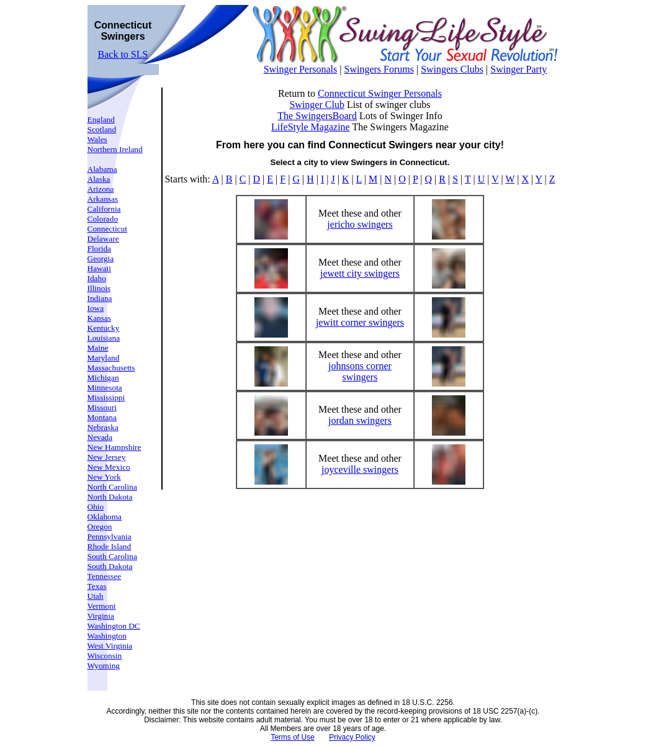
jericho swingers (359, 224)
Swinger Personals (301, 69)
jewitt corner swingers (360, 322)
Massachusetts (111, 367)
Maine (98, 347)
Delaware (103, 238)
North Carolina (112, 486)
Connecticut (107, 228)
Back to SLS (123, 54)
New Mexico (108, 467)
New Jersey (106, 457)
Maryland (103, 357)
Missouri (102, 407)
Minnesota (104, 387)
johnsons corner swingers (360, 371)
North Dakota (110, 496)
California (104, 208)
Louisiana (103, 338)
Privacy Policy (352, 737)
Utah (95, 596)
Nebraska (103, 427)
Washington (107, 635)
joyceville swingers (359, 469)
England (101, 119)
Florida (99, 248)
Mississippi (106, 397)
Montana (102, 417)
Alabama (102, 169)
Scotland (102, 129)
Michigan (103, 377)
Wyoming (103, 665)
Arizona (100, 189)
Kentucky (103, 328)
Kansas (99, 318)
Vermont (101, 606)
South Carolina (112, 556)
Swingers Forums (378, 69)
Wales (97, 139)
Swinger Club (316, 104)
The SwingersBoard (317, 115)
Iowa (95, 308)
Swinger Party (518, 69)
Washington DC (113, 625)
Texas (97, 586)
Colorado (103, 218)
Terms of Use (293, 737)
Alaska (98, 179)
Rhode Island (109, 546)
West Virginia (110, 645)
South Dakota (110, 566)
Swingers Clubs (452, 69)
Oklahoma (104, 516)
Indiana (99, 298)
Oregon (99, 526)
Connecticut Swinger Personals (380, 93)
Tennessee (104, 576)
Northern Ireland (115, 149)
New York (104, 477)
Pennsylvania (109, 536)
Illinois (99, 288)
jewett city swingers (360, 273)
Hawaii (99, 268)
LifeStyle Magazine (310, 127)
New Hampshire (114, 447)
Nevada (100, 437)
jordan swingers (360, 420)
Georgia (100, 258)
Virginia (100, 616)
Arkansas (103, 199)
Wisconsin (104, 655)
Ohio (95, 506)
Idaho (96, 278)
